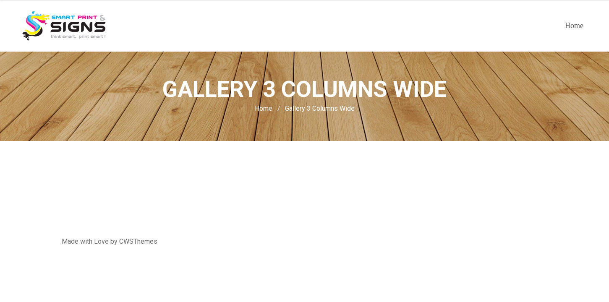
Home (574, 25)
